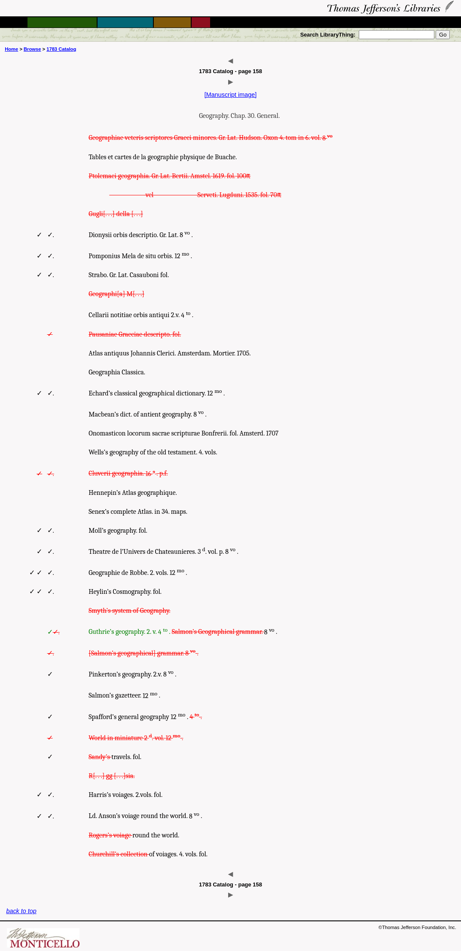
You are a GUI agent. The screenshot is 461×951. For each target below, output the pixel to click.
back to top (21, 911)
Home (11, 49)
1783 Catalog (61, 49)
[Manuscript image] (231, 94)
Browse (32, 49)
